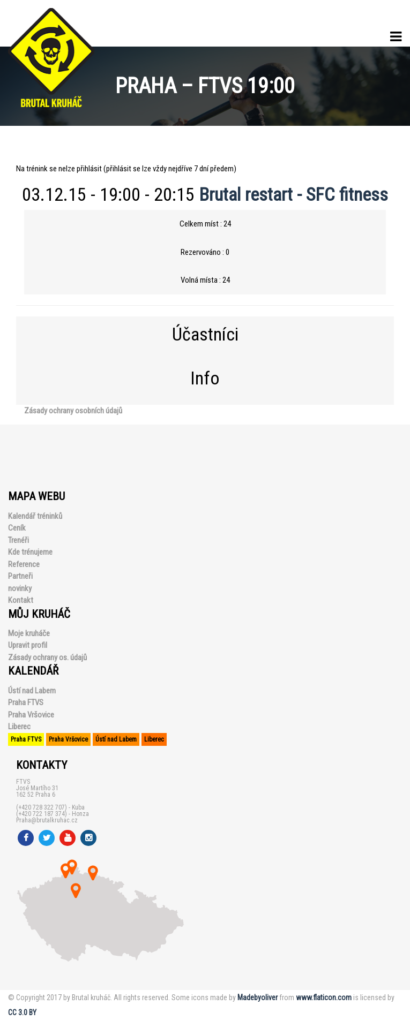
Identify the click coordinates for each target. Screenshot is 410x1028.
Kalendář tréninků (35, 516)
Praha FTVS (25, 702)
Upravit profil (27, 645)
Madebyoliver (257, 997)
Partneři (20, 576)
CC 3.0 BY (22, 1012)
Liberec (19, 726)
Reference (24, 564)
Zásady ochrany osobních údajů (73, 410)
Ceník (17, 528)
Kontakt (20, 600)
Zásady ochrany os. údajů (47, 657)
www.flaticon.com (324, 997)
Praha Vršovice (31, 715)
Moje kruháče (29, 633)
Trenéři (18, 540)
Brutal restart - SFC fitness (293, 194)
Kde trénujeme (30, 552)
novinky (20, 588)
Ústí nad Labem (32, 691)
